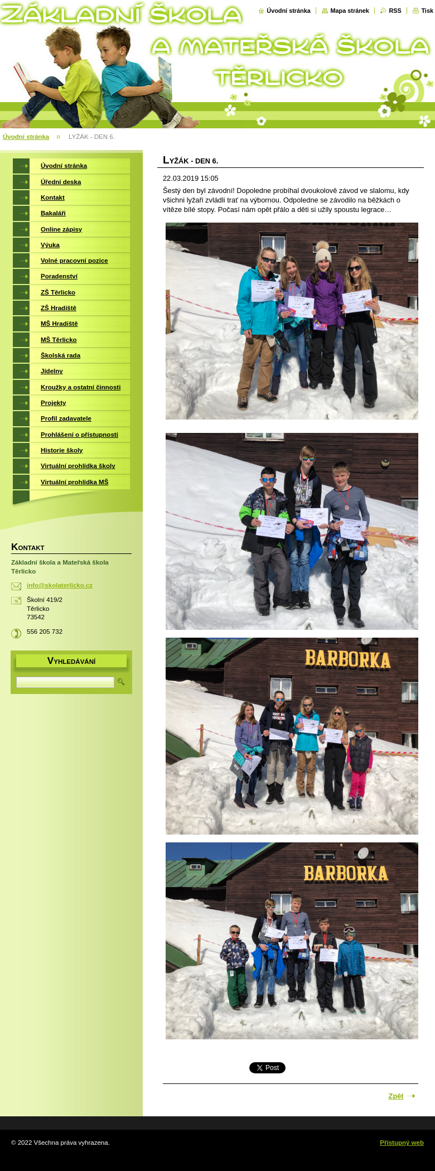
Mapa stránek (349, 10)
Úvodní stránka (289, 10)
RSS (395, 10)
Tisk (427, 10)
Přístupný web (402, 1142)
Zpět (396, 1096)
